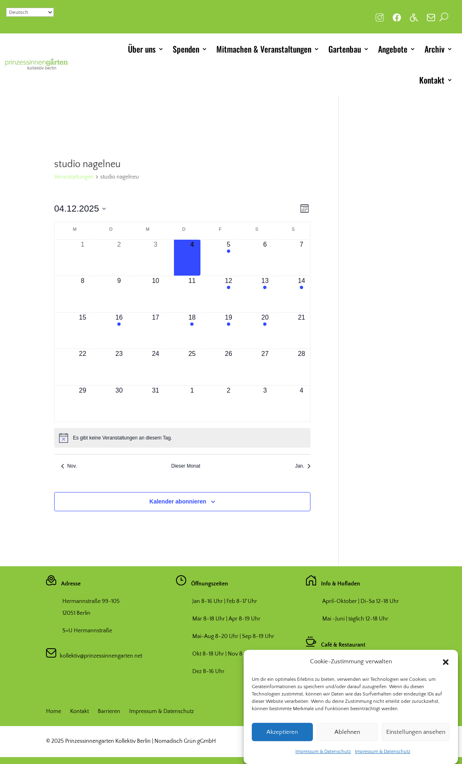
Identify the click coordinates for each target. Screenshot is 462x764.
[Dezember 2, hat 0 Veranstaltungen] (119, 258)
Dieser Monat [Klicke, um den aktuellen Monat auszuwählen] (185, 466)
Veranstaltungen (74, 177)
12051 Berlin (76, 613)
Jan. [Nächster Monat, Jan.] (302, 466)
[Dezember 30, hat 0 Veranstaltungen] (119, 404)
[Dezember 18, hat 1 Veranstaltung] (192, 331)
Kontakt (431, 80)
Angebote (392, 49)
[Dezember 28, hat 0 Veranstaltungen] (301, 367)
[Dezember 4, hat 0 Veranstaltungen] (192, 258)
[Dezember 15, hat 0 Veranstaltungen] (82, 331)
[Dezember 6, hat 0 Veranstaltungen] (265, 258)
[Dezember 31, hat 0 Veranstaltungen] (155, 404)
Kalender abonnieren (178, 501)
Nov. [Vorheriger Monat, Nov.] (69, 466)
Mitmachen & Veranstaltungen (263, 49)
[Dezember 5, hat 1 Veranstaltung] (228, 258)
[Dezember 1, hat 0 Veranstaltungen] (82, 258)
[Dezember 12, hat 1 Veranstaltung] (228, 294)
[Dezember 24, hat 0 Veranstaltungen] (155, 367)
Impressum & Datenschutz (323, 759)
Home (53, 712)
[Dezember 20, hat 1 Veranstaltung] (265, 331)
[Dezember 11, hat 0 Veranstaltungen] (192, 294)
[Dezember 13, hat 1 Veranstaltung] (265, 294)
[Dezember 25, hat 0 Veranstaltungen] (192, 367)
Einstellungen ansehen (415, 739)
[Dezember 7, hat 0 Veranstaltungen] (301, 258)
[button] (446, 670)
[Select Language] (30, 12)
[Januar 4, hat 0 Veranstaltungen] (301, 404)
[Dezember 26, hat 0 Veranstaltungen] (228, 367)
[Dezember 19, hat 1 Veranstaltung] (228, 331)
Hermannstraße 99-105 (91, 601)
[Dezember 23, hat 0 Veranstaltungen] (119, 367)
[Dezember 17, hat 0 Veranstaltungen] (155, 331)
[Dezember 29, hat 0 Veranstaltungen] (82, 404)
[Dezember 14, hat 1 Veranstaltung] (301, 294)
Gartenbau (344, 49)
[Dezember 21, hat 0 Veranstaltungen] (301, 331)
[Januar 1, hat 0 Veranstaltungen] (192, 404)
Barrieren (109, 712)
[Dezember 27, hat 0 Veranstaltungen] (265, 367)
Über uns (142, 49)
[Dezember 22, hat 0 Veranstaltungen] (82, 367)
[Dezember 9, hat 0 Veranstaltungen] (119, 294)
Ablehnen (347, 739)
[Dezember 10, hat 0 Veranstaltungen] (155, 294)
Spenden (186, 49)
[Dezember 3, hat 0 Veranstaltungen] (155, 258)
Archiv (434, 49)
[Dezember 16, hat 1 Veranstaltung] (119, 331)
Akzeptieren (282, 739)
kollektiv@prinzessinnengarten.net (99, 656)
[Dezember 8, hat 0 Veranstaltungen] (82, 294)
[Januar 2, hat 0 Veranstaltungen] (228, 404)
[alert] (182, 438)
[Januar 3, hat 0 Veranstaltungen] (265, 404)
